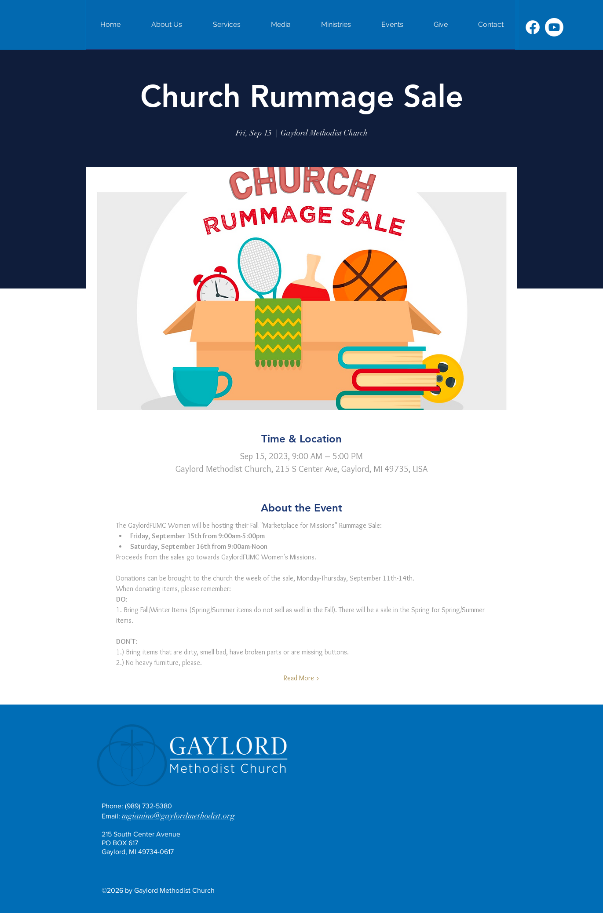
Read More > (302, 678)
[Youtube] (554, 27)
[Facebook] (532, 27)
